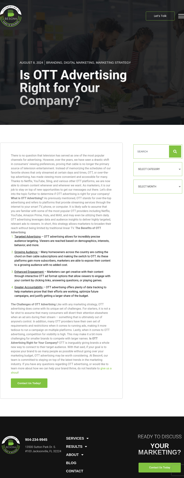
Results (77, 446)
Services (77, 438)
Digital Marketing (79, 62)
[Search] (175, 151)
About (75, 454)
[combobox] (151, 151)
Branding (54, 62)
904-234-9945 (36, 440)
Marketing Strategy (113, 62)
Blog (71, 463)
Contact (74, 471)
